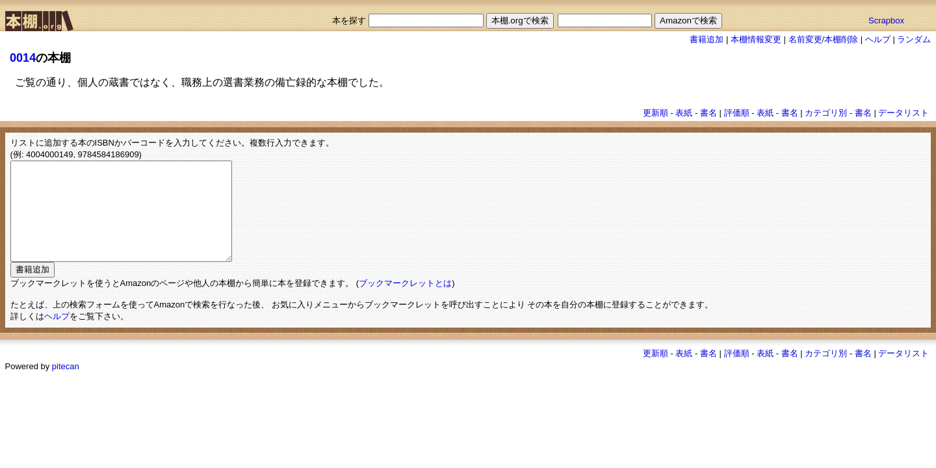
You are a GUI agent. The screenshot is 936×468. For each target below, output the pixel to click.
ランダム (914, 39)
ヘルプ (877, 39)
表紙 (683, 113)
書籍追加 (706, 39)
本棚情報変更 (756, 39)
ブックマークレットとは (405, 302)
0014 (23, 57)
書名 (708, 113)
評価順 (736, 113)
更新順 (655, 113)
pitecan (65, 386)
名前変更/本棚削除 (823, 39)
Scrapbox (886, 20)
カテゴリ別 (826, 113)
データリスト (903, 113)
